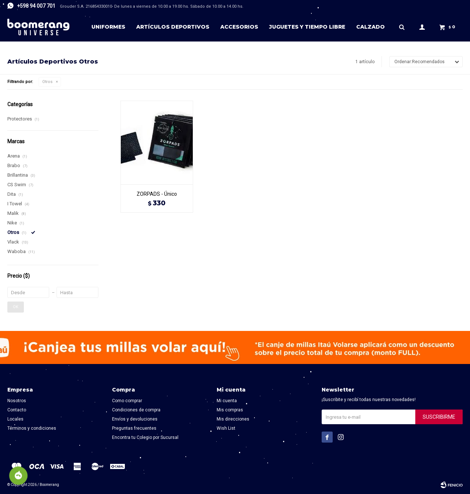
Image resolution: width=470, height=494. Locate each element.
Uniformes (108, 27)
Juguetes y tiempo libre (307, 27)
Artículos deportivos (172, 27)
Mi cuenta (227, 400)
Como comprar (127, 400)
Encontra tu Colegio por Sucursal (145, 437)
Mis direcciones (233, 419)
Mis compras (230, 409)
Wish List (226, 428)
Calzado (370, 27)
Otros (47, 81)
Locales (15, 419)
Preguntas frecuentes (134, 428)
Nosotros (16, 400)
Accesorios (239, 27)
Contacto (16, 409)
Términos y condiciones (31, 428)
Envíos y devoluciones (135, 419)
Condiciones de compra (136, 409)
